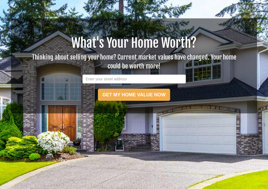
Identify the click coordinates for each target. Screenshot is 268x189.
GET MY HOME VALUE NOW (133, 94)
